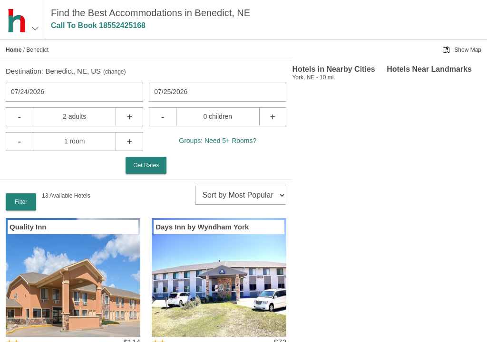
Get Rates (146, 165)
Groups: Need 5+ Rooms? (217, 140)
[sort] (240, 195)
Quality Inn (28, 227)
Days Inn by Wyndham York (202, 227)
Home (13, 50)
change (114, 71)
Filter (21, 202)
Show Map (467, 50)
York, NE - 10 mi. (313, 77)
